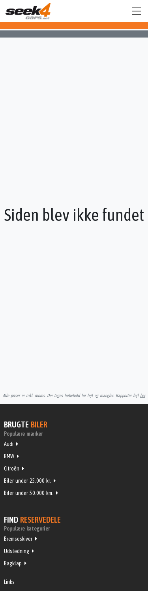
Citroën (11, 468)
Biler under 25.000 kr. (27, 481)
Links (9, 582)
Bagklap (13, 563)
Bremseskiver (18, 539)
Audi (8, 444)
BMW (9, 456)
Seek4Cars (28, 11)
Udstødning (16, 551)
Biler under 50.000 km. (28, 493)
